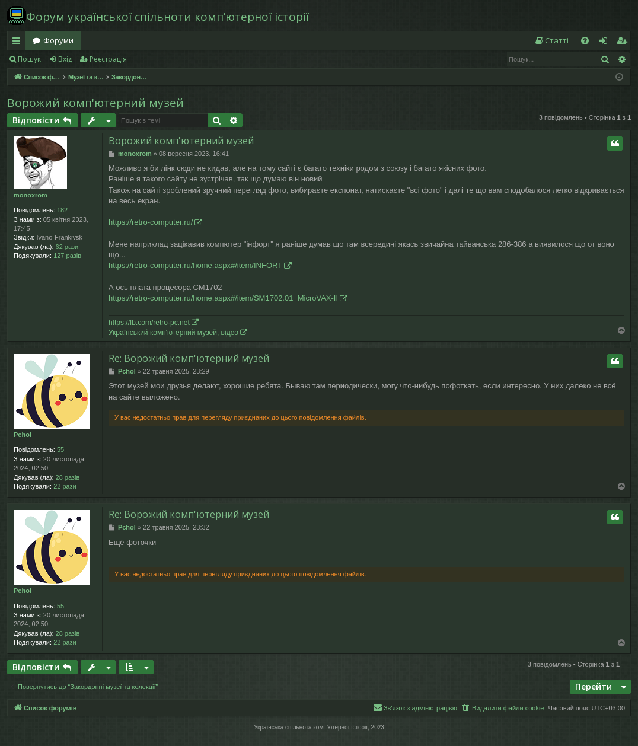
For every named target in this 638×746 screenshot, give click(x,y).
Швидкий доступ (18, 42)
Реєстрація (108, 59)
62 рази (67, 246)
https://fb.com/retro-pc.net (149, 322)
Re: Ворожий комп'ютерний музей (189, 358)
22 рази (64, 486)
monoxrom (30, 195)
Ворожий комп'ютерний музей (95, 102)
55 (60, 449)
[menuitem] (551, 40)
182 (62, 209)
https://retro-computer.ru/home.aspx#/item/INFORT (195, 265)
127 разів (67, 255)
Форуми (58, 40)
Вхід (65, 59)
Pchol (22, 434)
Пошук (29, 59)
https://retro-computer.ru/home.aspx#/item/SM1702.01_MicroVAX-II (223, 298)
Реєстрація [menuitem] (624, 42)
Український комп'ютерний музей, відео (173, 333)
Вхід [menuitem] (607, 42)
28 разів (68, 477)
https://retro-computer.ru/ (151, 222)
